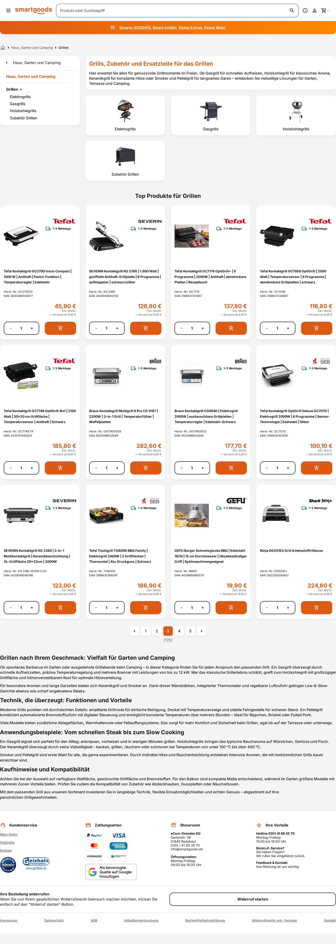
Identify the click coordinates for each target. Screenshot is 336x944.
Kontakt (6, 850)
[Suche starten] (292, 10)
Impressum (8, 920)
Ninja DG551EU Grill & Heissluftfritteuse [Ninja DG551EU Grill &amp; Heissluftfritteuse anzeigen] (291, 550)
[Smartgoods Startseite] (33, 10)
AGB (94, 920)
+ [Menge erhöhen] (32, 328)
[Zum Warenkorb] (325, 10)
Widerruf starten (252, 899)
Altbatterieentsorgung (141, 920)
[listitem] (125, 115)
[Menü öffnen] (8, 10)
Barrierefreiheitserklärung (205, 920)
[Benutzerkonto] (314, 10)
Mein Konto (9, 834)
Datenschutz (54, 920)
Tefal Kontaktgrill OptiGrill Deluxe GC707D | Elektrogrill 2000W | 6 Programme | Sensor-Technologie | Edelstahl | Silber (295, 416)
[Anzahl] (21, 328)
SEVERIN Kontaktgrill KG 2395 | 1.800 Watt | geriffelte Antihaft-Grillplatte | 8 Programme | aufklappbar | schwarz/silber (125, 276)
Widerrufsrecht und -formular (274, 920)
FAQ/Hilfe (7, 842)
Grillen (12, 89)
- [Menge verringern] (10, 328)
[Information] (305, 10)
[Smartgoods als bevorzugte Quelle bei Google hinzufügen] (111, 872)
